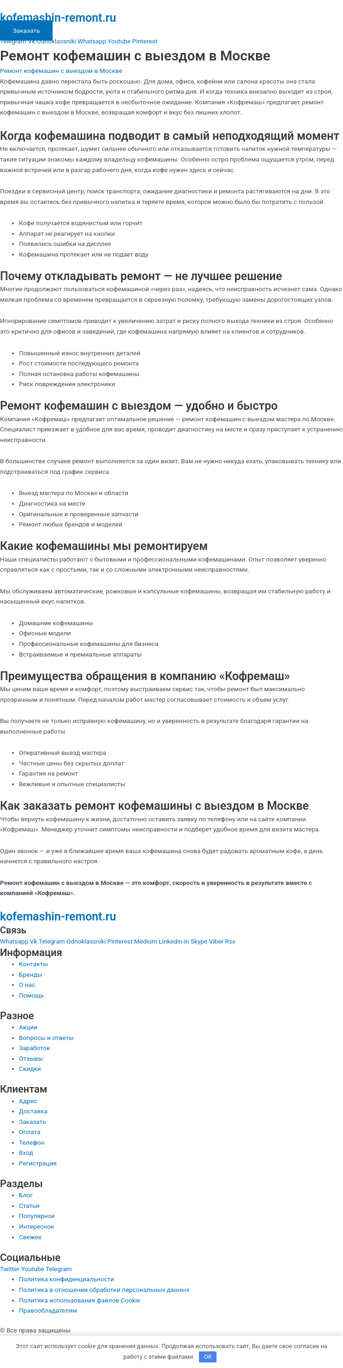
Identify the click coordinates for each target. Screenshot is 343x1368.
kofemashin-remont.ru (58, 17)
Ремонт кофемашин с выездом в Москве (61, 70)
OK (208, 1356)
